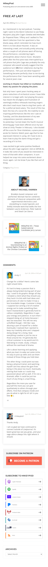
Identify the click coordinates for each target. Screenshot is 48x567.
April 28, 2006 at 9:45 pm (33, 273)
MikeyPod (8, 3)
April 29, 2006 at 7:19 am (33, 414)
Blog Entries (14, 168)
